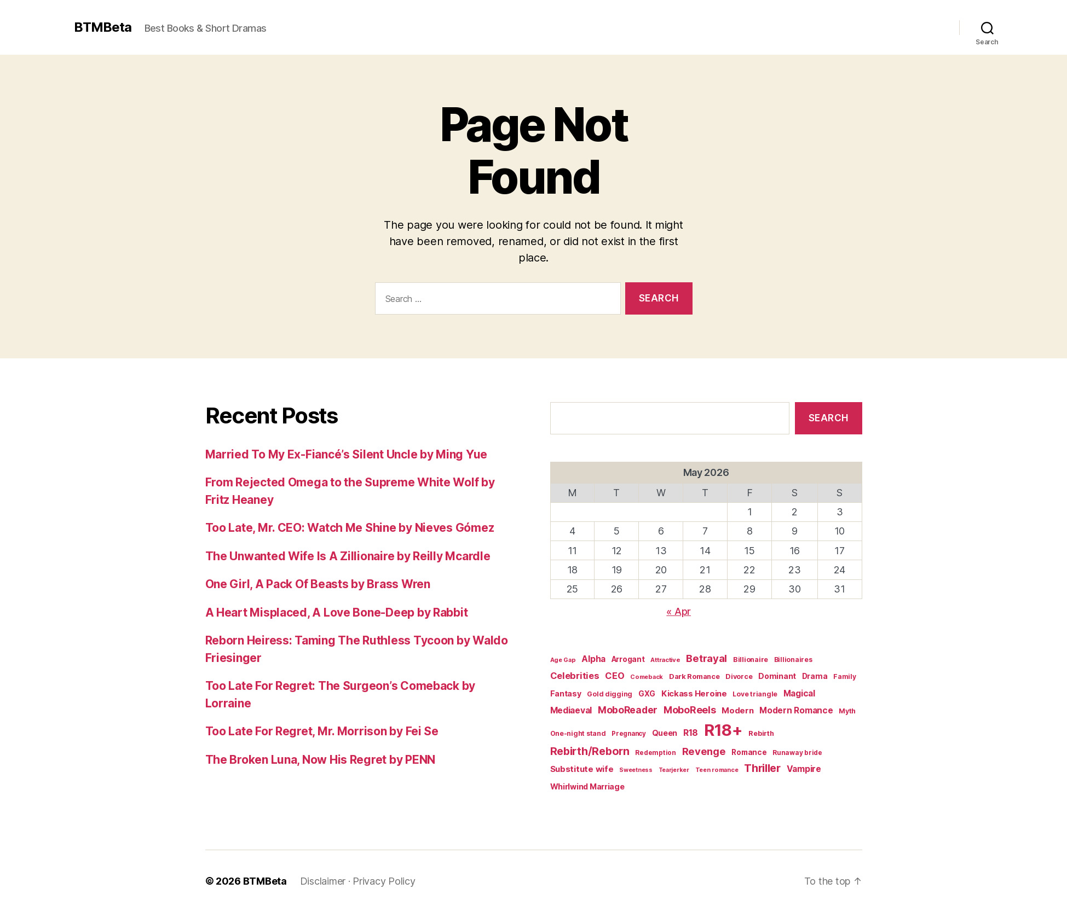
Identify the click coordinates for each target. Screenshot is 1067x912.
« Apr (678, 611)
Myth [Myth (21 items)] (847, 711)
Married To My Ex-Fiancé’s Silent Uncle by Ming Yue (346, 454)
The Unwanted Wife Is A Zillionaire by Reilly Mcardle (348, 556)
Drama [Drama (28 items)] (815, 676)
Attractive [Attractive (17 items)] (665, 660)
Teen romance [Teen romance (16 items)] (717, 770)
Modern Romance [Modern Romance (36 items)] (796, 710)
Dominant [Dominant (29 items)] (777, 676)
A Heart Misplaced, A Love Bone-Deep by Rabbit (336, 612)
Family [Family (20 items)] (844, 676)
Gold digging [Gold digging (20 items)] (609, 694)
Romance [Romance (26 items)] (748, 752)
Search (829, 418)
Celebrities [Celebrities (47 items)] (574, 675)
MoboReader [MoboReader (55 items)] (627, 710)
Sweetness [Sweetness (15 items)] (636, 770)
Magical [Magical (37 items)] (799, 693)
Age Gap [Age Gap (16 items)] (563, 660)
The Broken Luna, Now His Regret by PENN (320, 759)
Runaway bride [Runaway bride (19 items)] (797, 752)
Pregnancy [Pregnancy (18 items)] (629, 733)
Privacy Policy (384, 881)
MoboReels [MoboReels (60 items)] (690, 710)
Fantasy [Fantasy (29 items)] (565, 693)
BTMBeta (102, 27)
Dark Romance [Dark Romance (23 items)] (694, 676)
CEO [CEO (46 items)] (614, 675)
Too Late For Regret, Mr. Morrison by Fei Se (322, 731)
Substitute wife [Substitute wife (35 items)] (582, 769)
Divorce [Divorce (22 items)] (738, 676)
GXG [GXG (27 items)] (646, 693)
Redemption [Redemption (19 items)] (655, 752)
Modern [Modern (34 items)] (737, 711)
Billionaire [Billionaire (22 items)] (750, 659)
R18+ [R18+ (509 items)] (723, 730)
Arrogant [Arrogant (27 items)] (628, 659)
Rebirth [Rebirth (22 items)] (761, 733)
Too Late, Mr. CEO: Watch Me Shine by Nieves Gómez (349, 528)
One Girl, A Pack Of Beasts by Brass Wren (317, 584)
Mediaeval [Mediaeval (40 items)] (571, 710)
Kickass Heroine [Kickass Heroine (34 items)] (694, 694)
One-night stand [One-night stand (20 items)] (578, 733)
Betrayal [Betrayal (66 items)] (706, 658)
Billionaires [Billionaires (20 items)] (793, 659)
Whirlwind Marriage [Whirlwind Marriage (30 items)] (587, 786)
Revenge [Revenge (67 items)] (704, 751)
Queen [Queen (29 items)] (665, 732)
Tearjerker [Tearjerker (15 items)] (674, 770)
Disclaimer (322, 881)
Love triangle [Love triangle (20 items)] (755, 694)
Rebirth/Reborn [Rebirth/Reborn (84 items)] (590, 751)
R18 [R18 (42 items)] (690, 733)
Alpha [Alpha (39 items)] (593, 659)
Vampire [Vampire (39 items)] (804, 769)
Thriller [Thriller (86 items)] (762, 768)
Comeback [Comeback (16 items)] (646, 677)
